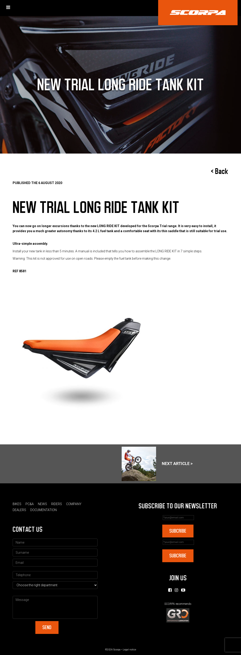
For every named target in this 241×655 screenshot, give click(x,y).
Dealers (19, 510)
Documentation (43, 510)
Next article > (157, 464)
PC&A (29, 504)
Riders (56, 504)
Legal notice (129, 649)
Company (73, 504)
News (42, 504)
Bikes (17, 504)
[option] (120, 357)
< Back (219, 171)
